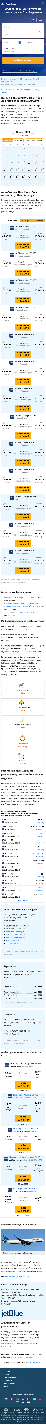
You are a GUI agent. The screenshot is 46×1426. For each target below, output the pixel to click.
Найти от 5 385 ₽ (22, 1209)
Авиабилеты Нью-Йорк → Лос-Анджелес (21, 597)
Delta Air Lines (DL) (14, 935)
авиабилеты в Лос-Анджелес (23, 612)
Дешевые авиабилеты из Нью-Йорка (19, 606)
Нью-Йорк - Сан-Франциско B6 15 (24, 1157)
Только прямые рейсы (34, 140)
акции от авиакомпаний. (23, 1357)
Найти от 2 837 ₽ (22, 1118)
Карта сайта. (16, 1419)
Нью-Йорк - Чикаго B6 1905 (25, 1129)
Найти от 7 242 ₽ (22, 1085)
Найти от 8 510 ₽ (22, 1178)
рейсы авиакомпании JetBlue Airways (23, 603)
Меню (43, 3)
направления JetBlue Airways (17, 1276)
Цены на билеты (8, 89)
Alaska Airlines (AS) (14, 937)
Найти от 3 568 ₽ (22, 1147)
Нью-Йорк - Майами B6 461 (25, 1095)
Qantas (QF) (11, 943)
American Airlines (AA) (15, 932)
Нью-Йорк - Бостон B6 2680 (25, 1188)
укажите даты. (36, 1362)
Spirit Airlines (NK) (13, 940)
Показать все (23, 901)
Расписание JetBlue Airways (28, 89)
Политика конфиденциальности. (26, 1417)
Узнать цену (40, 822)
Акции (4, 92)
